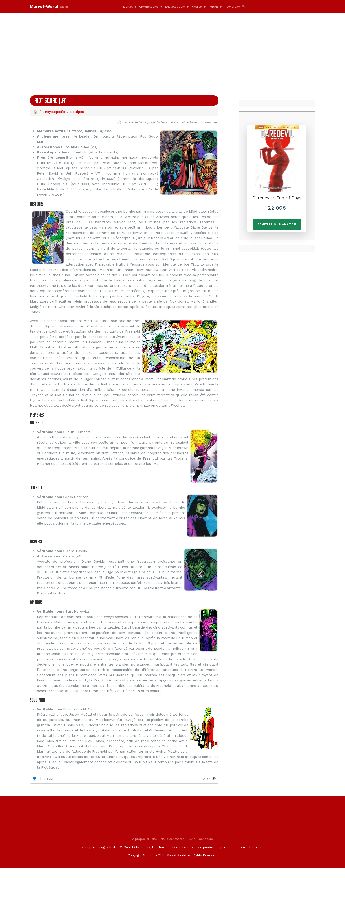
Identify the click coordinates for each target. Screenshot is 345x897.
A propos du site (144, 868)
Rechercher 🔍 (235, 6)
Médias (196, 6)
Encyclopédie (175, 6)
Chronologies (148, 6)
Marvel (128, 6)
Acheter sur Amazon (276, 224)
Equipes (77, 112)
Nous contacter (172, 868)
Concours (206, 868)
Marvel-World (53, 6)
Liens (191, 868)
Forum (213, 6)
